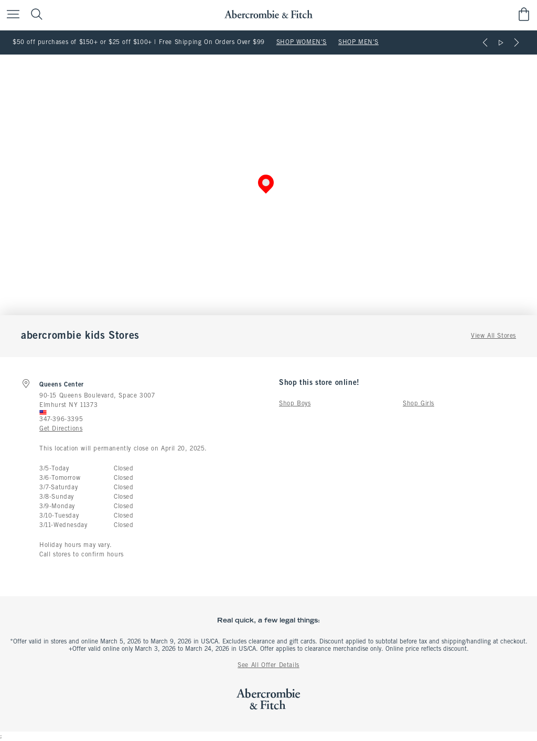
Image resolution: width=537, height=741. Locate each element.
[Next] (516, 42)
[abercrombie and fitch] (268, 14)
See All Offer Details (268, 665)
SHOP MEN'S (358, 42)
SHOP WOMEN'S (301, 42)
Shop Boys (294, 404)
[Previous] (485, 42)
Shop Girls (418, 404)
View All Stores (493, 336)
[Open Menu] (10, 15)
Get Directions (60, 429)
